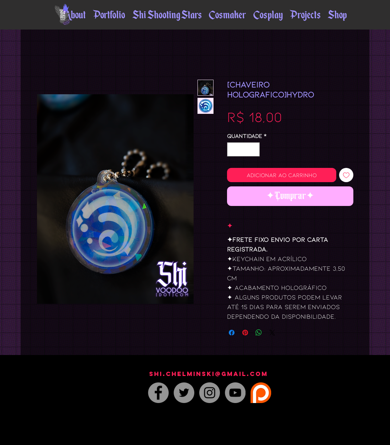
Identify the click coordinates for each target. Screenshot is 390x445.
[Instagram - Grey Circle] (209, 392)
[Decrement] (233, 149)
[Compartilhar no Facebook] (231, 332)
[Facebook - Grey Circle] (158, 392)
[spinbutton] (243, 149)
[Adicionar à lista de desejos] (346, 175)
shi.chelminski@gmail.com (208, 374)
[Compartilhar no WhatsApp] (258, 332)
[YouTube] (235, 392)
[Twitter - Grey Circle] (184, 392)
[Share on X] (272, 332)
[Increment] (254, 149)
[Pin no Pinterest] (245, 332)
